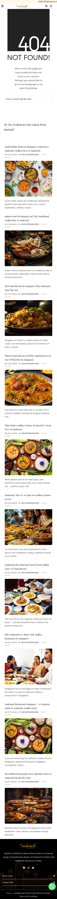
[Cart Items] (52, 6)
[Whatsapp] (52, 886)
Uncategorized (30, 154)
